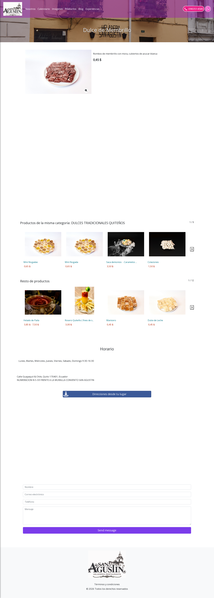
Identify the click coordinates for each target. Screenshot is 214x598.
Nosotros (30, 9)
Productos (70, 9)
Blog (80, 9)
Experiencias (92, 9)
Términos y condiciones (107, 584)
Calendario (44, 9)
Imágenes (57, 9)
